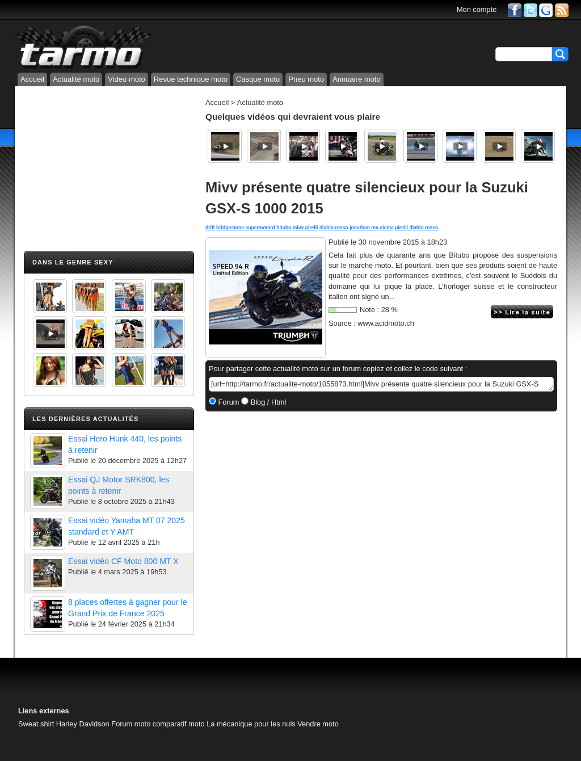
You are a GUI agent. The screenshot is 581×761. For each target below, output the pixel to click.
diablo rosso (333, 227)
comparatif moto (179, 724)
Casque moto (258, 79)
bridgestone (230, 227)
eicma (387, 227)
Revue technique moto (191, 79)
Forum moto (130, 724)
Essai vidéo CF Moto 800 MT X (123, 561)
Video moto (126, 79)
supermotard (260, 227)
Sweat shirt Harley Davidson (64, 724)
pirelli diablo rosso (416, 227)
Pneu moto (306, 79)
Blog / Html (267, 402)
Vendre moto (318, 724)
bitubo (283, 227)
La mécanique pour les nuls (251, 724)
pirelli (311, 227)
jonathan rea (364, 227)
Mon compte (476, 9)
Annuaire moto (356, 79)
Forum (227, 402)
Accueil (32, 79)
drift (210, 227)
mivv (298, 227)
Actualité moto (76, 79)
